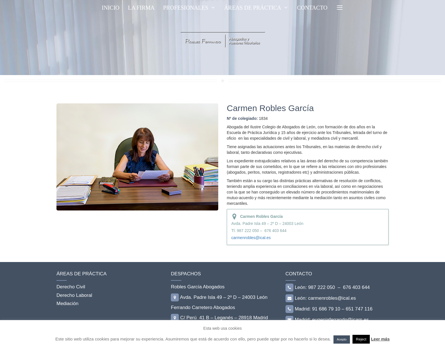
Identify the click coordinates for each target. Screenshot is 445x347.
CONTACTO (312, 8)
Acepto (342, 339)
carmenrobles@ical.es (251, 237)
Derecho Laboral (74, 295)
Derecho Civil (70, 286)
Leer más (380, 339)
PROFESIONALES (191, 8)
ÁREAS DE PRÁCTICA (258, 8)
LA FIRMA (141, 8)
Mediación (67, 303)
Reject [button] (361, 339)
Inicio (110, 8)
